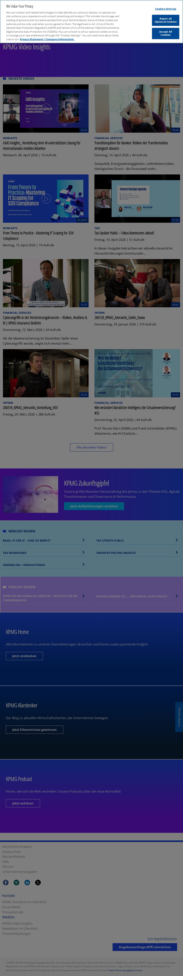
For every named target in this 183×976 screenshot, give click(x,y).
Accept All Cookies (165, 31)
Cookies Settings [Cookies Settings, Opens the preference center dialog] (165, 6)
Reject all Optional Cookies (166, 18)
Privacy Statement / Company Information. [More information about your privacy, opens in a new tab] (47, 37)
